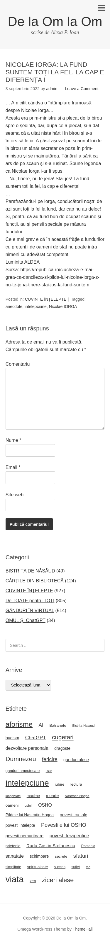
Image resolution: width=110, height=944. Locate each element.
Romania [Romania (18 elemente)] (88, 846)
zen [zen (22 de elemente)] (33, 881)
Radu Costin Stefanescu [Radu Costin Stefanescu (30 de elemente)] (50, 845)
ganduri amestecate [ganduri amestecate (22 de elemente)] (23, 770)
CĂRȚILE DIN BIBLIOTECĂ (35, 580)
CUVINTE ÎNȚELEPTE (46, 299)
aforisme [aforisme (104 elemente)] (19, 724)
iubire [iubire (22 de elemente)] (59, 784)
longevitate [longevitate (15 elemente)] (13, 796)
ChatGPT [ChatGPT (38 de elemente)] (35, 737)
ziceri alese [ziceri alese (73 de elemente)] (58, 880)
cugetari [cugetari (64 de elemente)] (62, 737)
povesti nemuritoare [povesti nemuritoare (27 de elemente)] (25, 835)
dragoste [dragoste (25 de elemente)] (62, 748)
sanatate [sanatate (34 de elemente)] (15, 856)
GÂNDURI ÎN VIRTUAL (30, 610)
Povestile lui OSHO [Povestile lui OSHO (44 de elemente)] (63, 825)
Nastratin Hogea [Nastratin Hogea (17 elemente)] (77, 796)
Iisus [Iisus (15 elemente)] (49, 771)
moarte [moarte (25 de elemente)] (52, 795)
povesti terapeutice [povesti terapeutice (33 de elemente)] (69, 835)
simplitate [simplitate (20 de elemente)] (13, 867)
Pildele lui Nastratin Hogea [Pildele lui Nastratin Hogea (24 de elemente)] (30, 814)
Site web (14, 494)
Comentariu (18, 364)
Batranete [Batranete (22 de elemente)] (57, 725)
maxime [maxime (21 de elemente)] (33, 796)
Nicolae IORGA (63, 306)
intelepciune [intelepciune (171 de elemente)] (27, 782)
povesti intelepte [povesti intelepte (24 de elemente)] (20, 825)
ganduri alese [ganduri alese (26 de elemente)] (76, 759)
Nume (13, 440)
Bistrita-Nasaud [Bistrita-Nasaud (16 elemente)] (83, 725)
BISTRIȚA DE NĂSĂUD (30, 570)
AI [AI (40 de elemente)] (41, 725)
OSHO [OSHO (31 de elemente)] (45, 805)
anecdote (14, 306)
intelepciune (36, 306)
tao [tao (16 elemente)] (88, 867)
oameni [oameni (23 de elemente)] (12, 805)
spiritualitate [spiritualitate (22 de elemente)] (37, 867)
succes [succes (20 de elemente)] (59, 867)
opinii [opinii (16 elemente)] (28, 805)
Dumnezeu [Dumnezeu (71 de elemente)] (21, 759)
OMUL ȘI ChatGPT (25, 620)
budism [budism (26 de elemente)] (12, 737)
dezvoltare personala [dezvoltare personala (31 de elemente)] (27, 748)
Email (13, 467)
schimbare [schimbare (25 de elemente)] (39, 856)
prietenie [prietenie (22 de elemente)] (13, 846)
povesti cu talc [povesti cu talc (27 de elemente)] (73, 814)
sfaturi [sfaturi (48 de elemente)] (80, 856)
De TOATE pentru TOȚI (30, 600)
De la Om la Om (55, 21)
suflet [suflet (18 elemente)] (76, 867)
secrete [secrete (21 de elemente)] (61, 856)
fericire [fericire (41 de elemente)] (49, 759)
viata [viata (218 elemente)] (15, 879)
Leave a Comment (81, 88)
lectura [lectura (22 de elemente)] (76, 784)
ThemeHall (83, 929)
